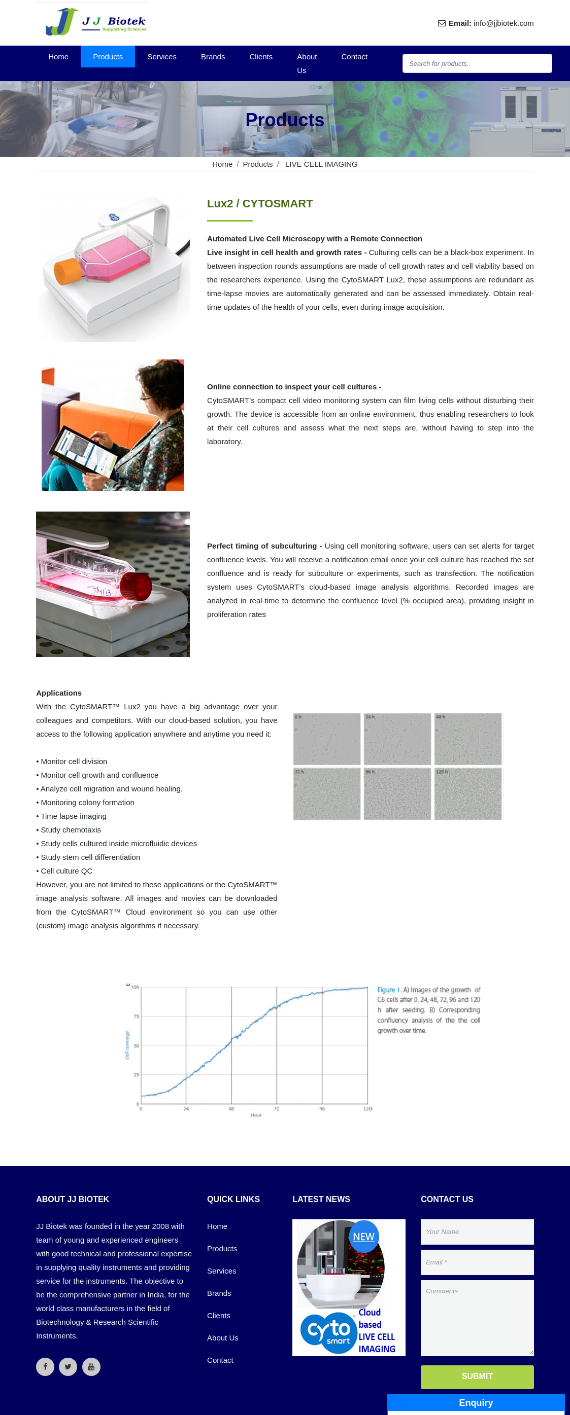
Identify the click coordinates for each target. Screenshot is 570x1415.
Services (162, 56)
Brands (213, 56)
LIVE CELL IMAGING (320, 164)
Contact (355, 56)
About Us (307, 63)
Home (58, 56)
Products (108, 56)
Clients (261, 56)
